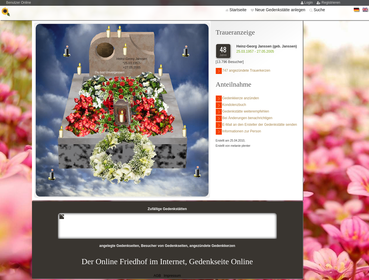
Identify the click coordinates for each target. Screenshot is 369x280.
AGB (157, 276)
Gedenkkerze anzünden (237, 99)
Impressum (172, 276)
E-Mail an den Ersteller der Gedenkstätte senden (256, 125)
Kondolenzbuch (231, 105)
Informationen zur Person (238, 132)
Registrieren (330, 3)
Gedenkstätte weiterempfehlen (242, 112)
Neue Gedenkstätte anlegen (280, 9)
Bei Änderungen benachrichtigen (244, 118)
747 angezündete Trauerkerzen (243, 71)
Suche (319, 9)
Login (309, 3)
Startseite (239, 9)
